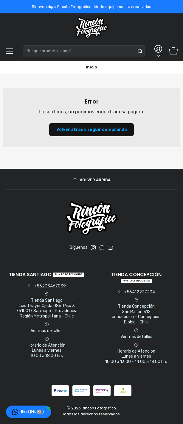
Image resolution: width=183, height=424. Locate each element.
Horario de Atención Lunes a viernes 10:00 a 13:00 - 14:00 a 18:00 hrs (136, 353)
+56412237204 (136, 292)
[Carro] (173, 51)
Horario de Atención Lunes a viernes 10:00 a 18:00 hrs (47, 347)
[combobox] (84, 51)
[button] (28, 412)
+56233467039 (46, 286)
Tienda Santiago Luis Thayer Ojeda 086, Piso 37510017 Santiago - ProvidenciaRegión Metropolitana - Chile (46, 305)
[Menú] (9, 51)
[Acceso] (158, 51)
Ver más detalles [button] (47, 327)
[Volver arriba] (92, 180)
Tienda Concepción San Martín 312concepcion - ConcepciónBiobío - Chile (136, 311)
